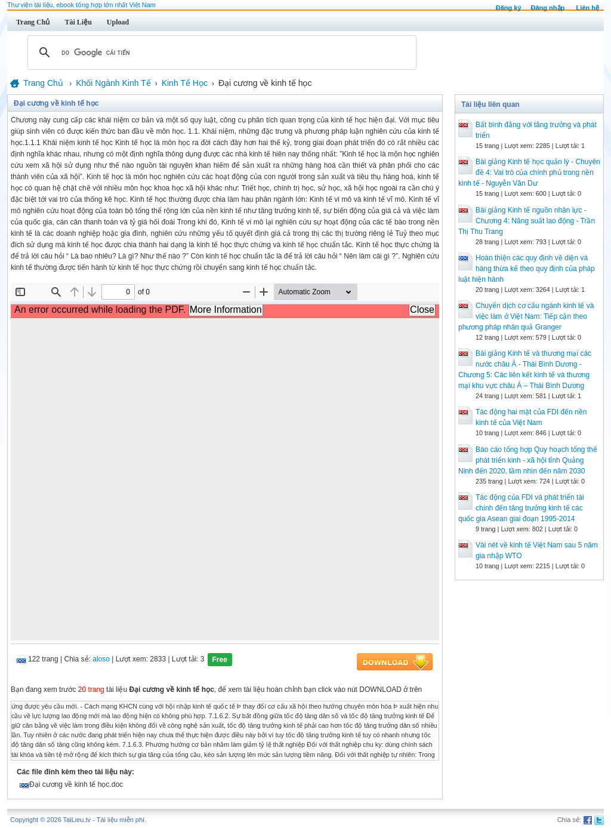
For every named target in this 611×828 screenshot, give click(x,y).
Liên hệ (587, 7)
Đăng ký (508, 7)
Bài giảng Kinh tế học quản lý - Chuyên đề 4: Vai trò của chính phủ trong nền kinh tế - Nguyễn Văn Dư (529, 172)
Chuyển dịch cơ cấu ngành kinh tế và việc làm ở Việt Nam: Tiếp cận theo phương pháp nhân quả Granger (526, 316)
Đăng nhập (548, 7)
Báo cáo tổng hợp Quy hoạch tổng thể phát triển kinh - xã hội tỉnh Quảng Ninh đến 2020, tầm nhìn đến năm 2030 (527, 460)
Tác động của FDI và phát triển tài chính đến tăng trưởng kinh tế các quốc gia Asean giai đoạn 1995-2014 (521, 508)
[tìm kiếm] (220, 52)
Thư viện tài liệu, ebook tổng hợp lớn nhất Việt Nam (81, 4)
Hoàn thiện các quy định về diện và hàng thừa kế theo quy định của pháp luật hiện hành (526, 269)
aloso (101, 659)
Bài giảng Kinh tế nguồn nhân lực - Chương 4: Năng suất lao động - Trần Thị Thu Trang (526, 221)
